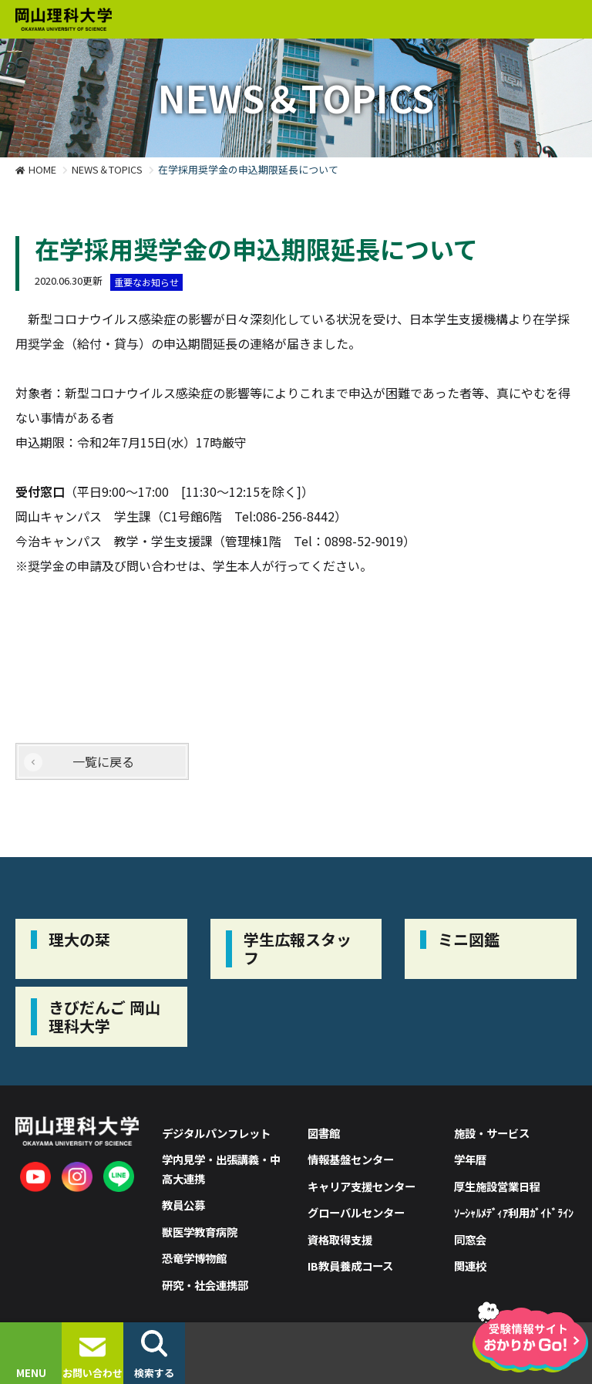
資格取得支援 (340, 1239)
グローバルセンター (356, 1212)
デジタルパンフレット (216, 1133)
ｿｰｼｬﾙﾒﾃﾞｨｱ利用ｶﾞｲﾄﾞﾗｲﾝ (514, 1212)
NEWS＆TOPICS (107, 169)
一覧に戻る (103, 761)
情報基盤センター (351, 1159)
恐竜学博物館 (194, 1258)
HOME (42, 169)
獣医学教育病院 (199, 1232)
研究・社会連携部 (205, 1285)
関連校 (470, 1265)
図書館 (324, 1133)
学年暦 (470, 1159)
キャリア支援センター (361, 1186)
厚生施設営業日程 (497, 1186)
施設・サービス (492, 1133)
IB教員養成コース (350, 1265)
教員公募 (183, 1205)
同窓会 (470, 1239)
